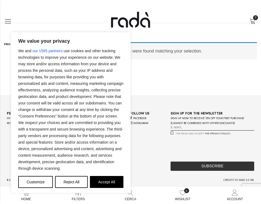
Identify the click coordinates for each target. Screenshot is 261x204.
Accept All (106, 182)
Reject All (71, 182)
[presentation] (212, 146)
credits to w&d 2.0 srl (238, 180)
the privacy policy (217, 133)
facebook (138, 118)
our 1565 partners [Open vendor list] (47, 51)
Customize (36, 182)
